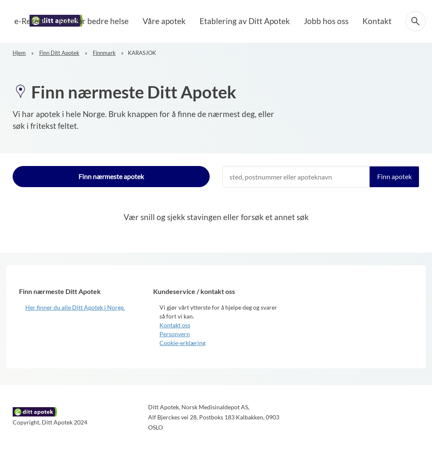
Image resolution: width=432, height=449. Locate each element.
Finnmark (104, 52)
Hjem (19, 52)
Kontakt (379, 20)
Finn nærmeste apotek (111, 176)
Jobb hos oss (335, 20)
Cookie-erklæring (182, 342)
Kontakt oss (174, 325)
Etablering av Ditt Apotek (265, 20)
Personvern (174, 333)
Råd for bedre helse (138, 20)
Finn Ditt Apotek (59, 52)
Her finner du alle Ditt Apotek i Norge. (75, 307)
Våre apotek (197, 20)
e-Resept (83, 20)
